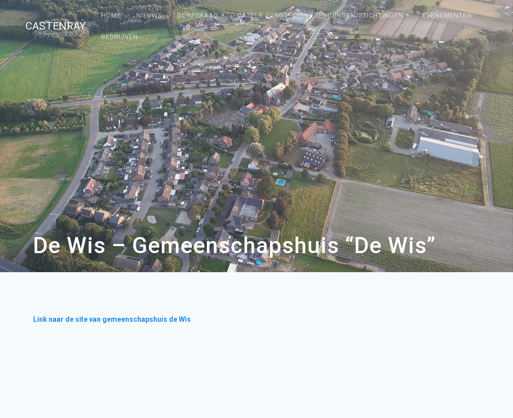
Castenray (56, 26)
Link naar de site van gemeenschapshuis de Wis (112, 319)
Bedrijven (119, 37)
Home (111, 15)
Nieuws (149, 15)
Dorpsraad (197, 15)
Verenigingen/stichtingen (354, 15)
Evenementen (447, 15)
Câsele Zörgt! (263, 15)
